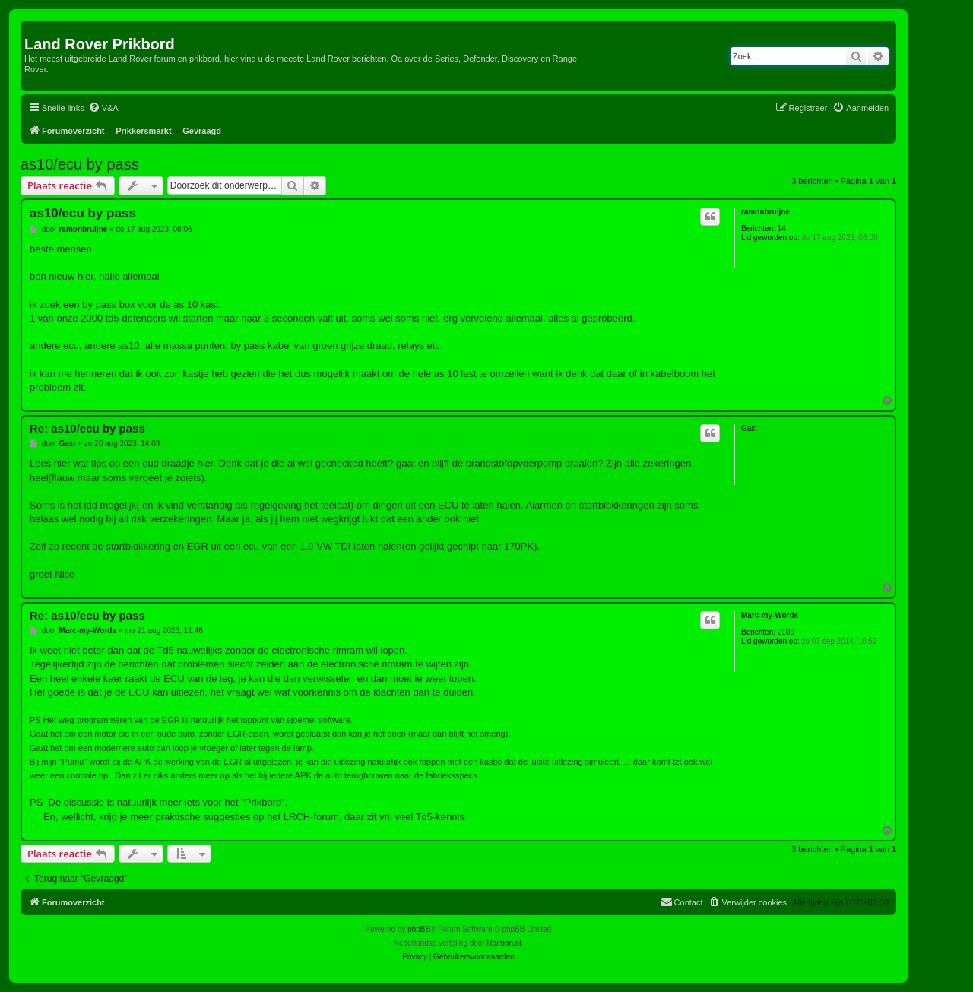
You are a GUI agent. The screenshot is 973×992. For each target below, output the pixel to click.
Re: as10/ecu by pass (87, 428)
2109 (786, 632)
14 (782, 228)
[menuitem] (103, 108)
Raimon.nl (504, 943)
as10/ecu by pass (80, 164)
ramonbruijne (765, 212)
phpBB (418, 929)
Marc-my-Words (769, 615)
